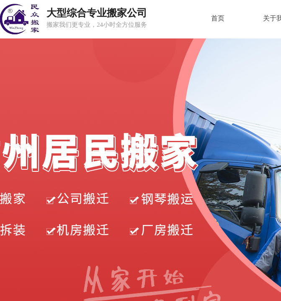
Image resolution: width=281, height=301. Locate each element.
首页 (217, 18)
